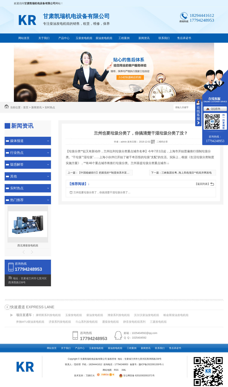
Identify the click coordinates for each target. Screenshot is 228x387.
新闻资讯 (144, 38)
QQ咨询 (215, 108)
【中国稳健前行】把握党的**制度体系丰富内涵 (105, 172)
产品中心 (64, 38)
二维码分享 (162, 141)
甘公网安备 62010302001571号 (136, 375)
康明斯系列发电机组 (48, 315)
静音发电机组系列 (134, 321)
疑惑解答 (17, 164)
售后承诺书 (184, 38)
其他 (13, 176)
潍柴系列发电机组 (119, 315)
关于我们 (43, 38)
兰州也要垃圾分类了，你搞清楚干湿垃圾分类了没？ (103, 192)
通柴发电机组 (110, 321)
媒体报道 (17, 141)
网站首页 (23, 38)
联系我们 (164, 38)
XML (124, 370)
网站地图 (107, 370)
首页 (25, 107)
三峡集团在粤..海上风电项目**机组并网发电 (186, 172)
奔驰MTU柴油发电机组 (30, 321)
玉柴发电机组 (84, 38)
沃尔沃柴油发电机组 (146, 315)
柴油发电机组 (104, 38)
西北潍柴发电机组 (27, 245)
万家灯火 (90, 375)
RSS (116, 370)
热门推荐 (17, 200)
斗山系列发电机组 (86, 321)
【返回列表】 (202, 183)
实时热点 (50, 107)
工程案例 (124, 38)
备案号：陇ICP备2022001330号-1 (146, 364)
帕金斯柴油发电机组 (176, 315)
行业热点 (17, 153)
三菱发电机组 (158, 321)
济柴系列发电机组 (60, 321)
